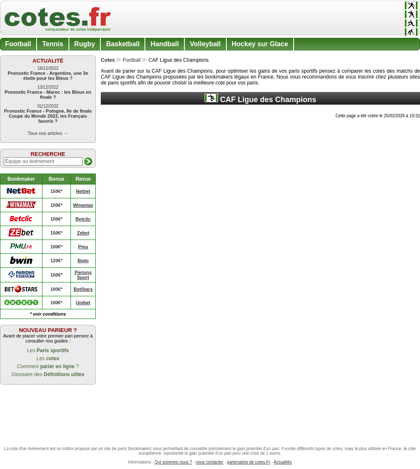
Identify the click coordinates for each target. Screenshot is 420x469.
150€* (56, 191)
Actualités (283, 462)
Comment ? (48, 366)
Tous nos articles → (48, 133)
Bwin (83, 260)
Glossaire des (47, 374)
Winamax (83, 205)
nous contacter (209, 462)
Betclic (83, 218)
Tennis (52, 43)
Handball (164, 43)
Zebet (83, 232)
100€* (56, 205)
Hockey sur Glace (260, 43)
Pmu (83, 246)
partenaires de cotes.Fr (248, 462)
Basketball (122, 43)
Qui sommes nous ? (173, 462)
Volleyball (205, 43)
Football (18, 43)
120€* (56, 260)
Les (47, 350)
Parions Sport (83, 275)
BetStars (83, 289)
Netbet (83, 191)
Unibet (83, 302)
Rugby (84, 43)
